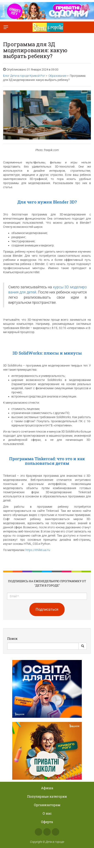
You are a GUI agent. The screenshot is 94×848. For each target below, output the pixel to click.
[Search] (43, 646)
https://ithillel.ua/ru (37, 550)
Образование (57, 75)
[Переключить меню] (6, 27)
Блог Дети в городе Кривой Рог (24, 75)
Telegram (55, 832)
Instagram (47, 832)
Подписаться (47, 609)
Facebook (38, 832)
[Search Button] (82, 646)
